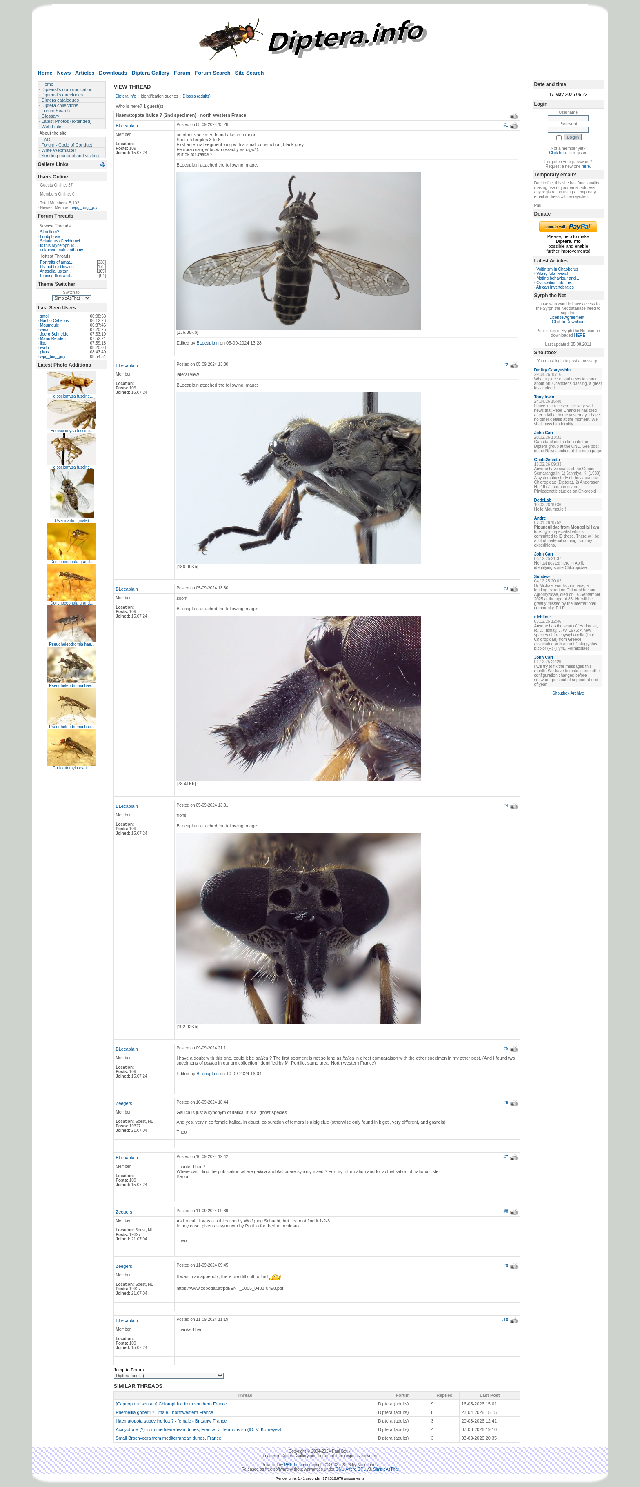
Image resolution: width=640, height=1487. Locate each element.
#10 (504, 1320)
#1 (506, 125)
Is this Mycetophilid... (59, 245)
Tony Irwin (544, 397)
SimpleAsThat (385, 1469)
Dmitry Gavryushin (552, 370)
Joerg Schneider (55, 334)
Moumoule (49, 325)
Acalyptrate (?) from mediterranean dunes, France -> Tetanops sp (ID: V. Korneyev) (198, 1429)
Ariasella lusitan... (55, 271)
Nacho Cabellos (54, 320)
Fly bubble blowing (57, 267)
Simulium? (49, 232)
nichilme (542, 617)
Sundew (542, 576)
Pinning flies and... (56, 275)
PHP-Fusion (295, 1465)
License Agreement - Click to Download (568, 319)
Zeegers (124, 1103)
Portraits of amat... (56, 262)
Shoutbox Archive (568, 693)
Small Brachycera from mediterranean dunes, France (168, 1438)
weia (44, 329)
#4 (506, 805)
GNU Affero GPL (350, 1469)
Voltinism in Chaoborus (557, 269)
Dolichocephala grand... (71, 562)
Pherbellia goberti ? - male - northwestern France (164, 1412)
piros (44, 352)
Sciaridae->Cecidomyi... (61, 241)
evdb (44, 347)
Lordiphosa (50, 236)
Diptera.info (125, 96)
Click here (558, 153)
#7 (506, 1157)
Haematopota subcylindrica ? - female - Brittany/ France (171, 1420)
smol (44, 316)
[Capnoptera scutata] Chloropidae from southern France (171, 1403)
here (586, 166)
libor (44, 343)
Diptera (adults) (197, 96)
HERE (580, 335)
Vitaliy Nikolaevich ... (555, 273)
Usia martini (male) (72, 520)
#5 (506, 1048)
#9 (506, 1265)
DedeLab (542, 500)
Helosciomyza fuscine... (71, 396)
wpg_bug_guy (84, 207)
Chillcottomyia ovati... (72, 768)
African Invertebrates (555, 287)
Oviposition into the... (555, 282)
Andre (540, 518)
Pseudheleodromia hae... (71, 644)
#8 (506, 1211)
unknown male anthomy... (63, 250)
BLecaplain (127, 125)
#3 (506, 588)
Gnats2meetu (547, 460)
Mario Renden (53, 338)
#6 (506, 1102)
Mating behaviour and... (557, 278)
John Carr (543, 433)
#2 (506, 364)
